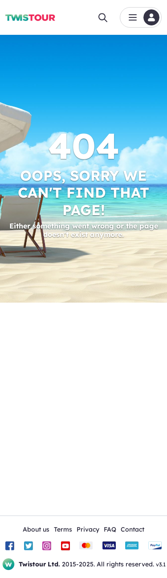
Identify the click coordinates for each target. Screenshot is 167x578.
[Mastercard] (86, 545)
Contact (132, 529)
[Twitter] (28, 545)
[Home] (30, 17)
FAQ (110, 529)
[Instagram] (46, 545)
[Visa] (109, 545)
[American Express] (131, 545)
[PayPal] (155, 545)
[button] (141, 17)
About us (36, 529)
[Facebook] (9, 545)
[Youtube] (65, 545)
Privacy (88, 529)
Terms (63, 529)
